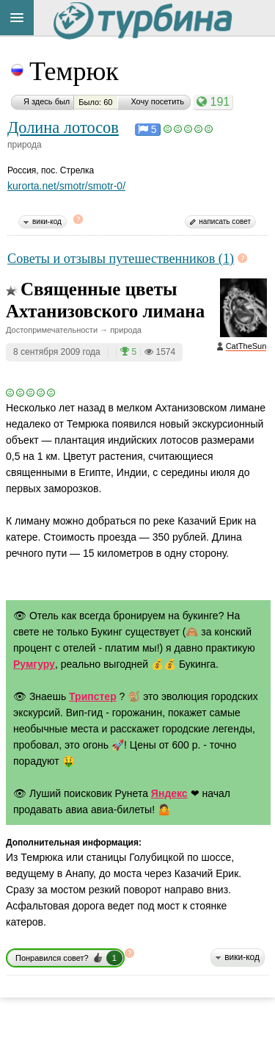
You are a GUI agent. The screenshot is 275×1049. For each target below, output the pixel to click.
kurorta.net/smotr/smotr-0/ (66, 186)
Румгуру (34, 664)
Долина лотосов (63, 127)
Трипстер (93, 696)
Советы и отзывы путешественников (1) (120, 258)
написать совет (225, 221)
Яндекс (169, 793)
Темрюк (74, 71)
